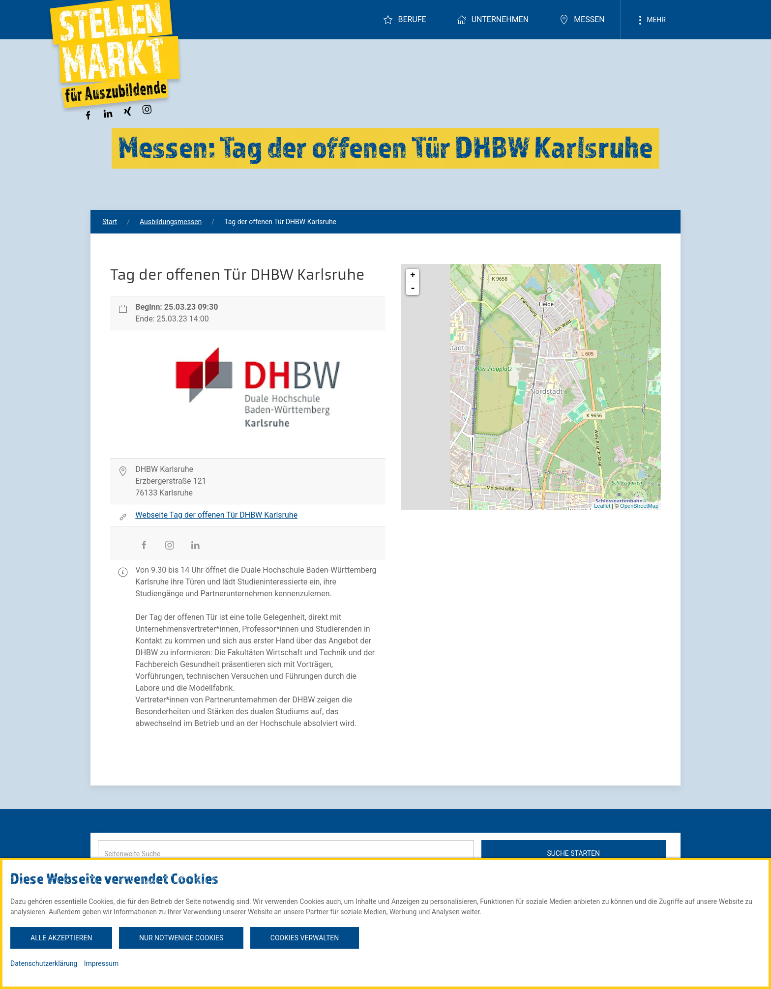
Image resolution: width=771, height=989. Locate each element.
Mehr (650, 20)
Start (109, 222)
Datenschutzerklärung (43, 963)
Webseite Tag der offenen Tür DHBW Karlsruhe (216, 515)
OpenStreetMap (639, 506)
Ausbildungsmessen (171, 222)
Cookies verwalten (304, 938)
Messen (582, 20)
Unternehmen (493, 20)
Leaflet (602, 506)
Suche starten (573, 853)
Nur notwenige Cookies (181, 938)
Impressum (101, 963)
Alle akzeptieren (61, 938)
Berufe (404, 20)
